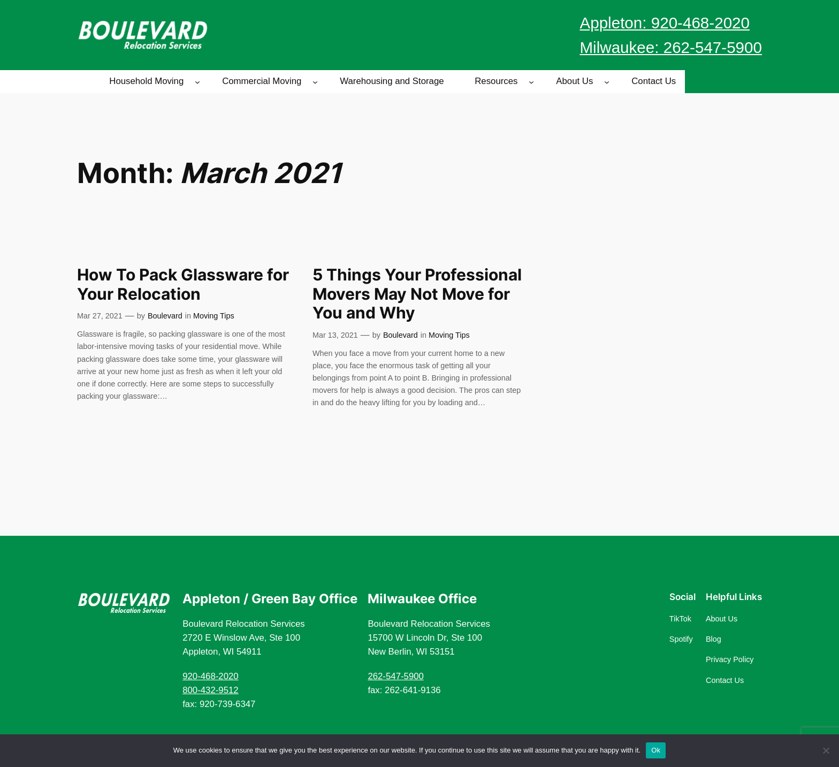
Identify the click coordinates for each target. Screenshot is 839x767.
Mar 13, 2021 (335, 335)
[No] (825, 750)
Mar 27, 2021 (100, 316)
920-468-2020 (210, 676)
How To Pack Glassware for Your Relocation (183, 284)
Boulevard (165, 316)
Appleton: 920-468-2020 (664, 23)
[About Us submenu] (606, 81)
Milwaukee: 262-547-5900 (670, 47)
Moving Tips (213, 316)
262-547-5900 (396, 676)
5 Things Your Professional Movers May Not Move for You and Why (417, 293)
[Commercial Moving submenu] (315, 81)
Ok (655, 750)
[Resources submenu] (531, 81)
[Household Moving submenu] (197, 81)
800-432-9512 (210, 690)
